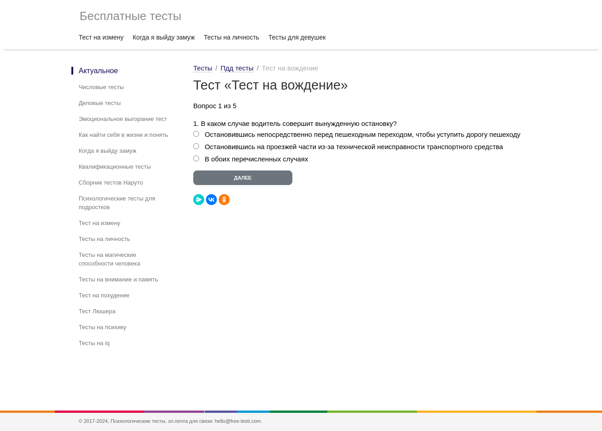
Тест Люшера (97, 311)
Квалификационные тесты (115, 166)
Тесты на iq (94, 343)
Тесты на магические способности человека (109, 259)
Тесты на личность (231, 37)
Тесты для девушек (297, 37)
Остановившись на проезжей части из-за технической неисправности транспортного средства (354, 146)
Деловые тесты (100, 103)
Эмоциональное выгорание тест (123, 118)
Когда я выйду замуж (164, 37)
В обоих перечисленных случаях (256, 159)
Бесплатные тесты (130, 16)
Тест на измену (101, 37)
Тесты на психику (102, 327)
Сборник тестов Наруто (111, 182)
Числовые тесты (101, 87)
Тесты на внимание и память (118, 279)
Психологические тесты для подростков (117, 202)
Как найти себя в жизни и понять (123, 134)
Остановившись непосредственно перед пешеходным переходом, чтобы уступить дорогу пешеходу (362, 134)
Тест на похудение (104, 295)
